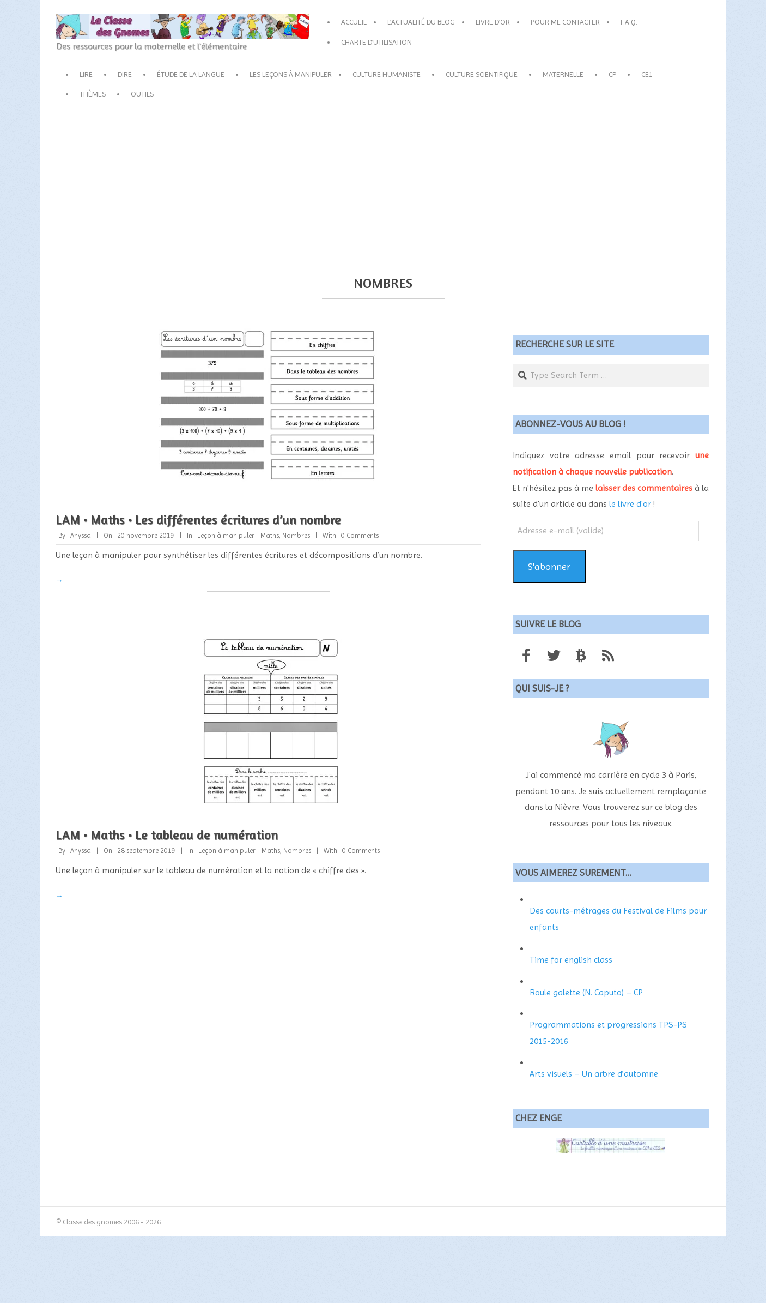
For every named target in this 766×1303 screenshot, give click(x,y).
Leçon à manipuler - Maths (238, 535)
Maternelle (563, 74)
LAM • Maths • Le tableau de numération (167, 834)
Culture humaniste (386, 74)
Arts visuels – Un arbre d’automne (594, 1073)
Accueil (354, 21)
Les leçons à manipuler (291, 74)
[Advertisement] (383, 186)
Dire (125, 74)
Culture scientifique (482, 74)
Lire (86, 74)
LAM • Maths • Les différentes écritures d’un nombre (198, 519)
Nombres (296, 535)
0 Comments (360, 535)
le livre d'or (630, 504)
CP (612, 74)
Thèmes (93, 93)
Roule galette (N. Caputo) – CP (586, 992)
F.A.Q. (629, 21)
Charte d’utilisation (376, 42)
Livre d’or (493, 21)
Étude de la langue (190, 74)
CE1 (647, 74)
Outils (142, 93)
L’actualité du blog (421, 21)
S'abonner (549, 566)
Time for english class (571, 959)
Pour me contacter (565, 21)
